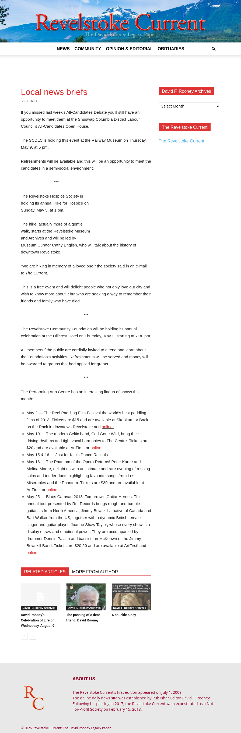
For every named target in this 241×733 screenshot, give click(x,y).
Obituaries (171, 49)
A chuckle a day (123, 615)
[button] (213, 49)
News (63, 49)
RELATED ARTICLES (45, 572)
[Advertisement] (121, 67)
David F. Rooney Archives (39, 607)
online (107, 426)
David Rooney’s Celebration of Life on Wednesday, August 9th (39, 620)
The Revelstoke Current (181, 141)
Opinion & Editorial (129, 49)
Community (88, 49)
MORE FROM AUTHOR (95, 572)
